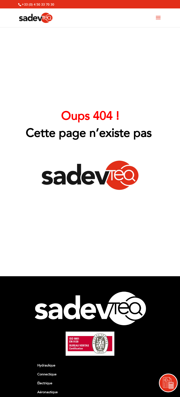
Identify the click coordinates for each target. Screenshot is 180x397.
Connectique (46, 374)
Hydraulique (46, 365)
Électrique (44, 383)
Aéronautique (47, 392)
